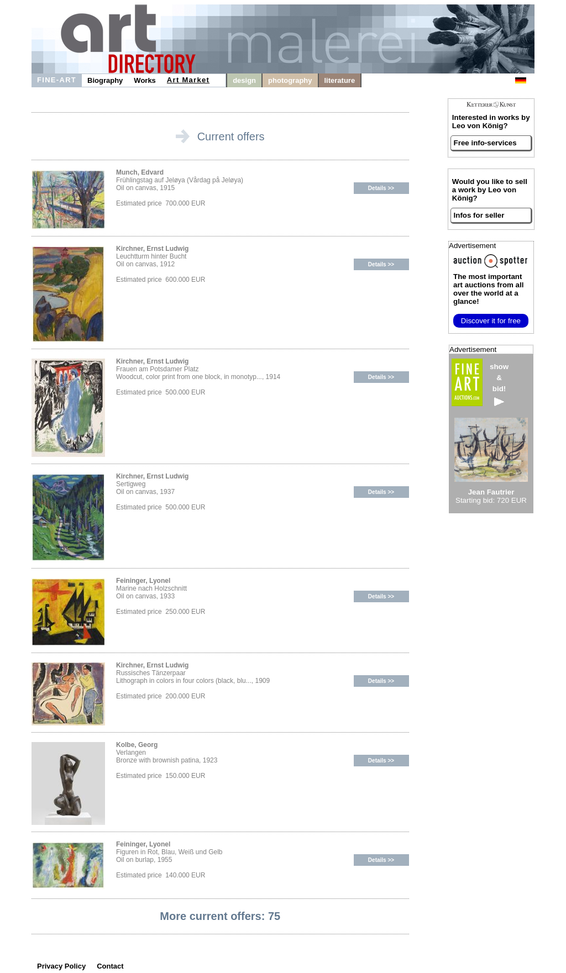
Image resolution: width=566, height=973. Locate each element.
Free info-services (485, 143)
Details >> (381, 188)
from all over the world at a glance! (488, 289)
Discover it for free (491, 321)
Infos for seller (479, 215)
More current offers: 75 (220, 916)
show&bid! (499, 384)
